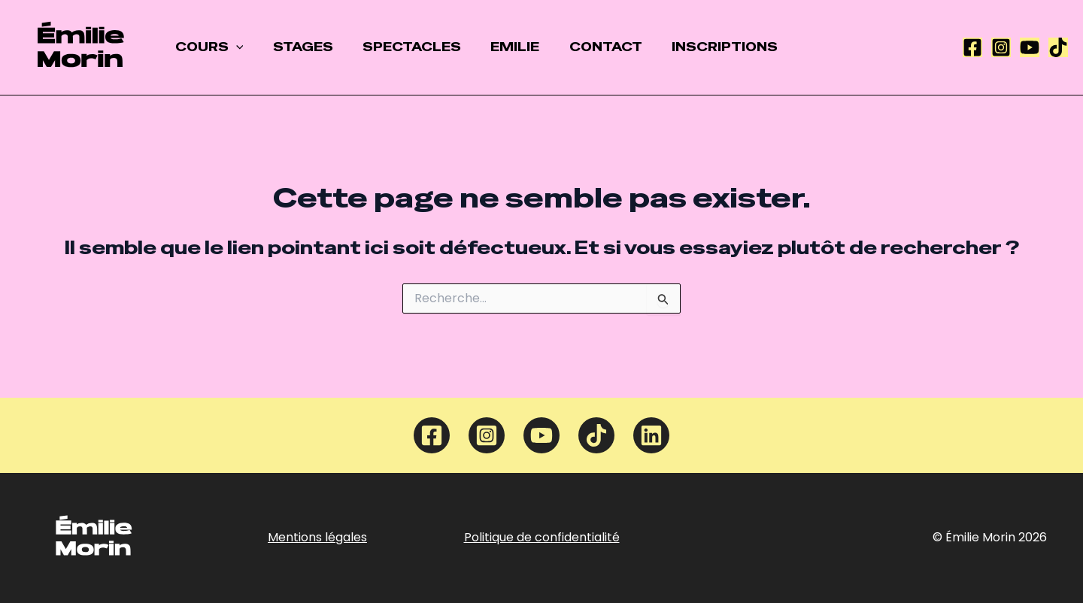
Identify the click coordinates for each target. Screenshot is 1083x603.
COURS (206, 47)
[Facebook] (972, 47)
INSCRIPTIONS (695, 47)
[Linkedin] (651, 435)
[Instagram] (1001, 47)
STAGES (295, 47)
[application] (233, 47)
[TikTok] (1058, 47)
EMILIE (496, 47)
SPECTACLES (398, 47)
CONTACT (581, 47)
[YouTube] (1029, 47)
